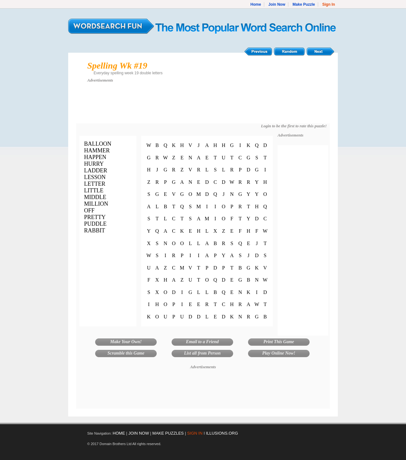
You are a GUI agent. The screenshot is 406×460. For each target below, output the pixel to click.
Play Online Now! (278, 353)
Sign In (328, 4)
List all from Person (202, 353)
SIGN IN (194, 433)
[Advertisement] (203, 106)
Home (256, 4)
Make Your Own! (125, 341)
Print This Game (279, 341)
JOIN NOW (138, 433)
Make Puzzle (303, 4)
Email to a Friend (202, 341)
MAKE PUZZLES (168, 433)
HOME (119, 433)
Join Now (276, 4)
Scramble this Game (126, 353)
